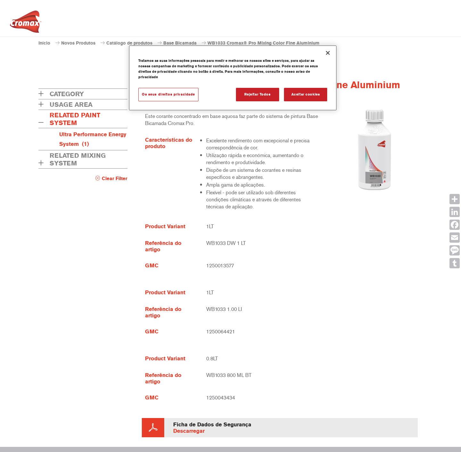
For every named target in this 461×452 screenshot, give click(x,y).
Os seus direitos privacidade (168, 94)
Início (44, 43)
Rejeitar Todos (257, 94)
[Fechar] (328, 53)
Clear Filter (114, 178)
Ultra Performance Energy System (92, 139)
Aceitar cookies (305, 94)
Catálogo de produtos (129, 43)
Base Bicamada (180, 43)
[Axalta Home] (26, 23)
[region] (233, 78)
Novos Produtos (78, 43)
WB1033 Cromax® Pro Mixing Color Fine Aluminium (263, 43)
